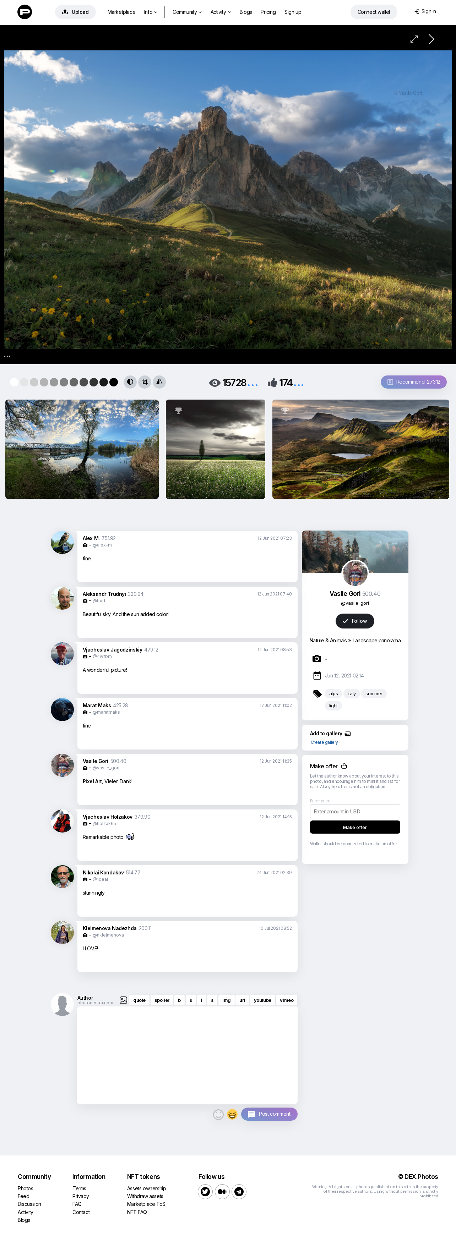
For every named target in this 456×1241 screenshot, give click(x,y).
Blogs (246, 12)
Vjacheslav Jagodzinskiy (112, 650)
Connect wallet (374, 12)
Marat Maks (97, 705)
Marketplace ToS (146, 1204)
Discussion (29, 1204)
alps (333, 693)
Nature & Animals (328, 640)
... (252, 382)
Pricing (268, 12)
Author (85, 998)
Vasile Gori (96, 761)
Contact (80, 1212)
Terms (79, 1188)
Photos (25, 1188)
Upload (75, 12)
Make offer (355, 827)
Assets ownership (146, 1188)
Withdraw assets (145, 1196)
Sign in (425, 11)
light (333, 705)
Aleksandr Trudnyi (104, 594)
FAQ (77, 1204)
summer (373, 693)
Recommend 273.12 (413, 382)
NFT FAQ (137, 1212)
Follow (355, 621)
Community (187, 12)
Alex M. (91, 538)
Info (150, 12)
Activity (221, 12)
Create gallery (324, 742)
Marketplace (122, 12)
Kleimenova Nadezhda (110, 928)
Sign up (292, 12)
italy (352, 693)
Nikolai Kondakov (103, 872)
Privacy (80, 1196)
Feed (23, 1196)
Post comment (274, 1114)
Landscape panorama (376, 640)
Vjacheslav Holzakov (107, 817)
